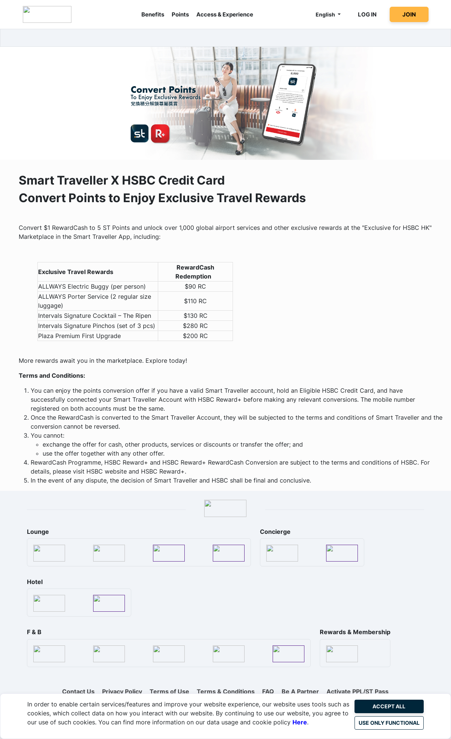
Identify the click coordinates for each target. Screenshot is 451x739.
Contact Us (78, 691)
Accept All (388, 706)
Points (180, 14)
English (326, 14)
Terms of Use (169, 691)
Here (299, 722)
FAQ (268, 691)
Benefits (152, 14)
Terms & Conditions (226, 691)
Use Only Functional (389, 723)
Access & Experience (224, 14)
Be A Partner (300, 691)
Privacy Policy (122, 691)
